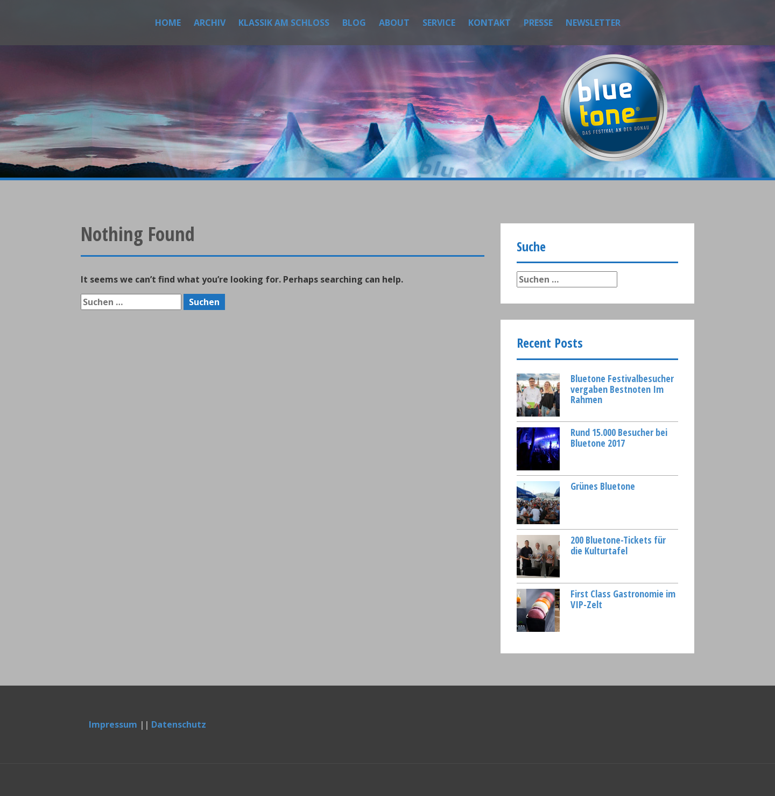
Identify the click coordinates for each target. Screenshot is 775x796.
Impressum (113, 724)
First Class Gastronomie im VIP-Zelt (622, 599)
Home (168, 23)
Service (438, 23)
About (394, 23)
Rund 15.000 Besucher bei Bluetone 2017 (618, 437)
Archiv (210, 23)
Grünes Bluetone (602, 486)
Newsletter (593, 23)
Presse (538, 23)
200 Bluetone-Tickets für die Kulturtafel (618, 545)
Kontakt (489, 23)
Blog (354, 23)
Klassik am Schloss (283, 23)
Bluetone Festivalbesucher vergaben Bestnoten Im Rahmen (622, 389)
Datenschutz (178, 724)
